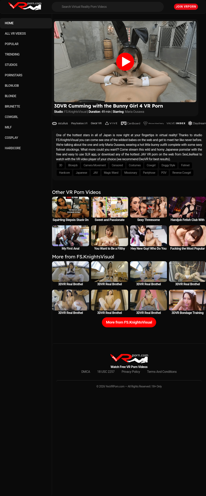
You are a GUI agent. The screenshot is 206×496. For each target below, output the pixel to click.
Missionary (130, 172)
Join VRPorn (186, 6)
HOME (9, 23)
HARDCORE (13, 148)
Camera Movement (94, 165)
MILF (8, 127)
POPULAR (11, 44)
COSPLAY (11, 138)
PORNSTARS (13, 75)
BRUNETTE (12, 106)
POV (163, 172)
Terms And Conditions (162, 372)
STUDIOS (11, 65)
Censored (117, 165)
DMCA (85, 372)
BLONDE (10, 96)
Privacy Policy (131, 372)
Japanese (81, 172)
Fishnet (185, 165)
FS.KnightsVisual (75, 112)
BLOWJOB (12, 86)
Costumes (135, 165)
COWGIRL (11, 117)
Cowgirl (151, 165)
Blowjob (72, 165)
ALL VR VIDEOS (15, 33)
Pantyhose (149, 172)
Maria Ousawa (134, 112)
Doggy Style (168, 165)
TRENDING (12, 54)
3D (60, 165)
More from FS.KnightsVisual (129, 322)
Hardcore (64, 172)
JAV (95, 172)
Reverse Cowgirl (181, 172)
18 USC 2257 (106, 372)
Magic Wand (111, 172)
